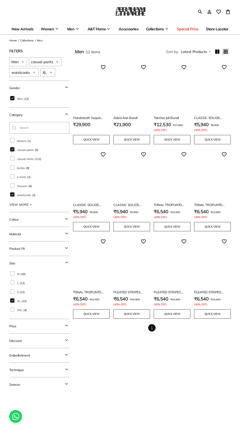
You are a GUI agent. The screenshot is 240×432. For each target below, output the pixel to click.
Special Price (187, 29)
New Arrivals (22, 29)
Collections (155, 29)
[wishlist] (218, 12)
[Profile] (209, 12)
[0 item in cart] (228, 12)
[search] (200, 12)
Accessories (128, 29)
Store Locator (217, 29)
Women (47, 29)
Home (13, 40)
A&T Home (97, 29)
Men (71, 29)
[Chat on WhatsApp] (15, 416)
